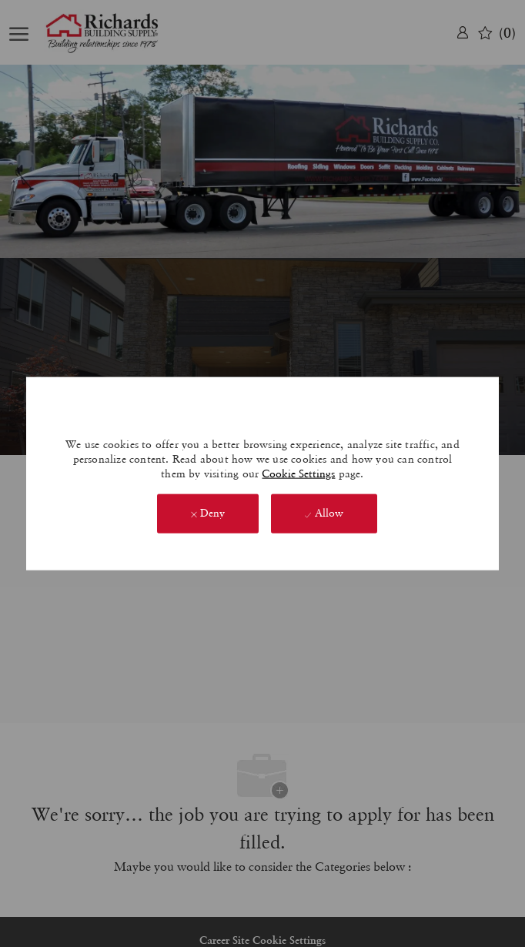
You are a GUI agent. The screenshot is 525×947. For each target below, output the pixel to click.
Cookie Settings (298, 473)
